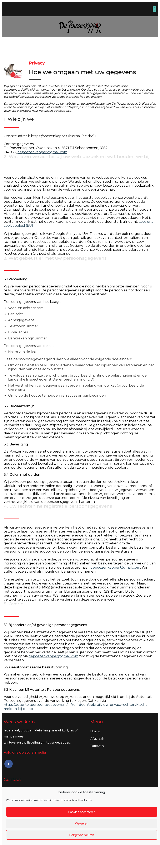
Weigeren (81, 823)
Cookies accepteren (82, 812)
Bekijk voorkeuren (81, 835)
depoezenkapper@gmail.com (42, 152)
